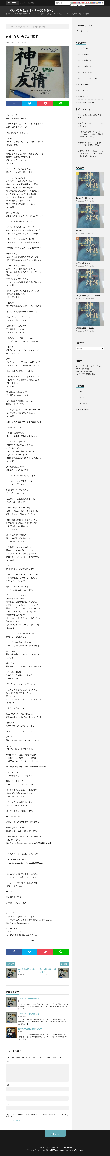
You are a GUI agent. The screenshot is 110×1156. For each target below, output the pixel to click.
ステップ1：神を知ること (28, 1013)
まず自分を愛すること (83, 263)
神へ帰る (81, 96)
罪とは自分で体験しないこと (85, 198)
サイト (8, 1104)
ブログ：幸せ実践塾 (82, 369)
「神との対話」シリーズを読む (29, 10)
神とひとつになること (86, 78)
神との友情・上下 (23, 42)
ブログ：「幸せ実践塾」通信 (85, 374)
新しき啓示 (82, 84)
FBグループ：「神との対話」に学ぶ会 (89, 366)
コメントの (83, 403)
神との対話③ (83, 66)
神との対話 (82, 54)
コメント (9, 1062)
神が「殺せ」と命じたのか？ (88, 115)
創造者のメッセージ (85, 143)
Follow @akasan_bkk (83, 31)
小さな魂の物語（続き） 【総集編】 (88, 296)
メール (9, 1094)
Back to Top (55, 1134)
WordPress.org (83, 409)
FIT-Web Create (57, 1150)
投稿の (82, 397)
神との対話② (83, 60)
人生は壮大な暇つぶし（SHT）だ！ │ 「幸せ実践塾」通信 (91, 153)
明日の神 (81, 90)
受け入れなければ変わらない (30, 1029)
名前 (8, 1085)
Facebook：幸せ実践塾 (84, 371)
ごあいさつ (82, 48)
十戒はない (79, 231)
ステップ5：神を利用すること (30, 998)
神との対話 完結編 (84, 102)
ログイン (81, 391)
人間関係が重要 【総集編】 (88, 151)
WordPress (78, 1150)
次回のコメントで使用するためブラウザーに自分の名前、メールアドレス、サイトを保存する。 (37, 1115)
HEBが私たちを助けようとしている (91, 132)
